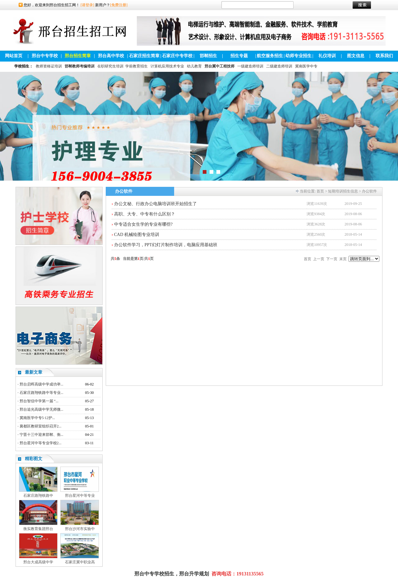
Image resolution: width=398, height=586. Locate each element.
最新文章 (33, 372)
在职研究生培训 (110, 66)
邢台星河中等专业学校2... (41, 443)
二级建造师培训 (279, 66)
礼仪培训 (327, 55)
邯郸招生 (208, 55)
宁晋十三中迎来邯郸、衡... (41, 434)
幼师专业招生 (298, 55)
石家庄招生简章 (144, 55)
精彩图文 (33, 458)
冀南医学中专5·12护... (37, 418)
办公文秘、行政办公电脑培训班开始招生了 (155, 203)
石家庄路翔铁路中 (38, 495)
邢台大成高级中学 (38, 562)
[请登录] (87, 5)
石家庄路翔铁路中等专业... (41, 392)
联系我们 (384, 55)
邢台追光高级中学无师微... (41, 409)
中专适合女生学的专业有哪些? (143, 224)
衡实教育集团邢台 (38, 529)
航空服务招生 (270, 55)
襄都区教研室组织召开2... (41, 426)
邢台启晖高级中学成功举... (41, 384)
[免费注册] (118, 5)
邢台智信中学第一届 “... (39, 401)
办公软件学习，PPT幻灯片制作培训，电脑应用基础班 (165, 244)
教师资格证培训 (49, 66)
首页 (320, 191)
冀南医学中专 (306, 66)
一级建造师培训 (250, 66)
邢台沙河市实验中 (80, 529)
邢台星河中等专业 (80, 495)
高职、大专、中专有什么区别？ (144, 214)
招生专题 (239, 55)
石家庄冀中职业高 (80, 562)
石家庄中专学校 (177, 55)
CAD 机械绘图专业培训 (136, 234)
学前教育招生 (136, 66)
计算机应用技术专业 (167, 66)
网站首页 (13, 55)
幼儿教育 (194, 66)
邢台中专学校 (45, 55)
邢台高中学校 (111, 55)
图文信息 (355, 55)
